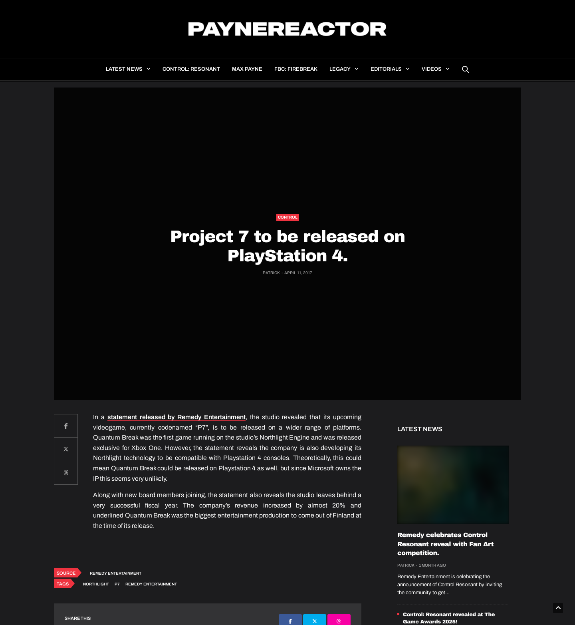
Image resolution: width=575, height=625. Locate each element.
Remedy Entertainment (115, 573)
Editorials (386, 69)
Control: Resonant (191, 69)
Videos (432, 69)
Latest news (124, 69)
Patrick (271, 273)
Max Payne (247, 69)
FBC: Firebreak (295, 69)
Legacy (340, 69)
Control (287, 217)
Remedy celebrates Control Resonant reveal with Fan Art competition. (445, 544)
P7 (117, 584)
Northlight (96, 584)
